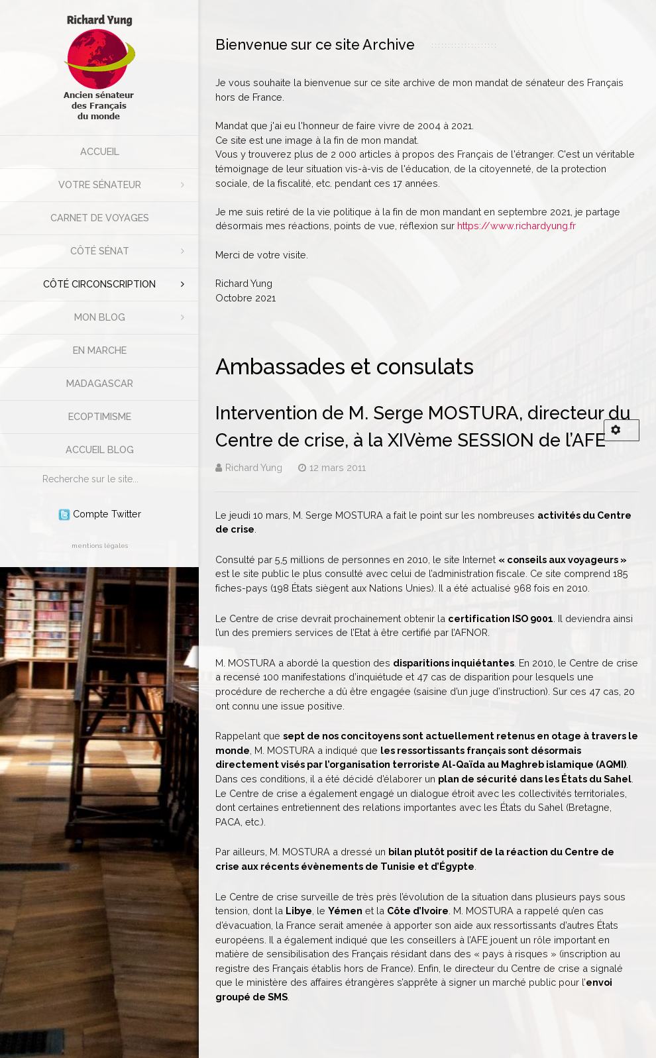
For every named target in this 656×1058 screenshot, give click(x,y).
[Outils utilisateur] (621, 430)
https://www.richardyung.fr (516, 225)
